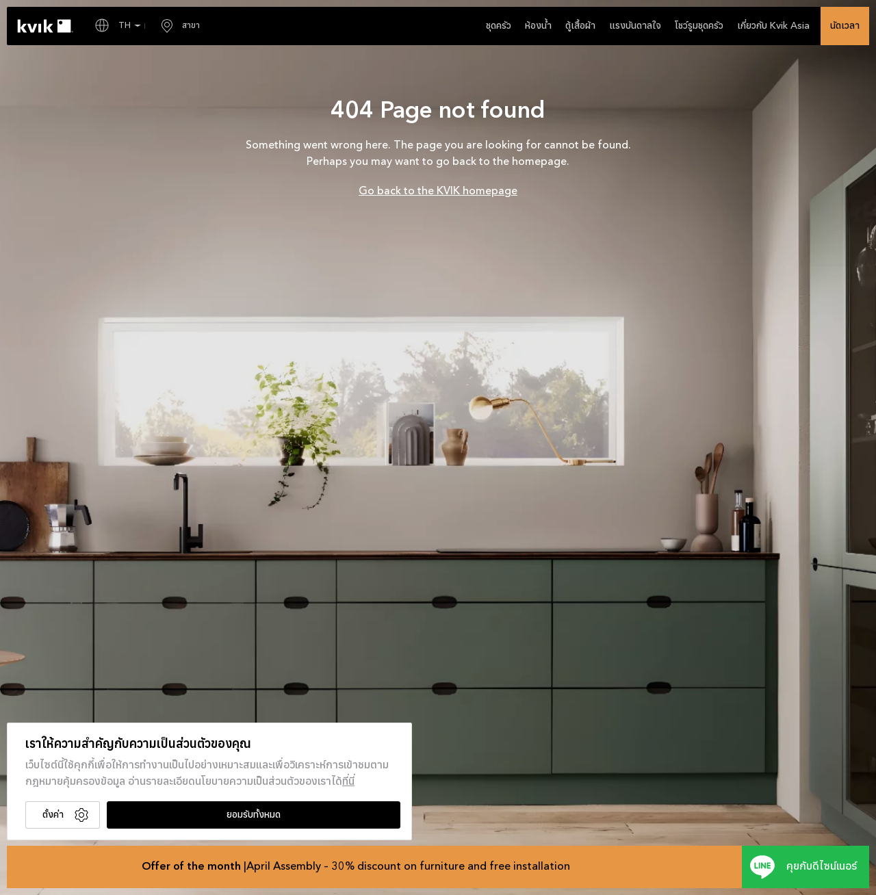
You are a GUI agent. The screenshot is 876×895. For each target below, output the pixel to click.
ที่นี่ (348, 782)
